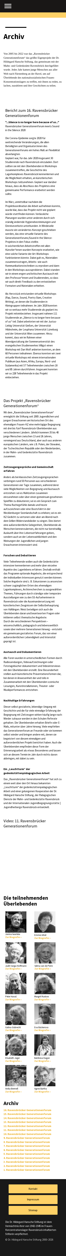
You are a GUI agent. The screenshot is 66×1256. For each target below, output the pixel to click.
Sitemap (33, 1210)
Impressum (33, 1199)
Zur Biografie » (13, 937)
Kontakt (33, 1188)
